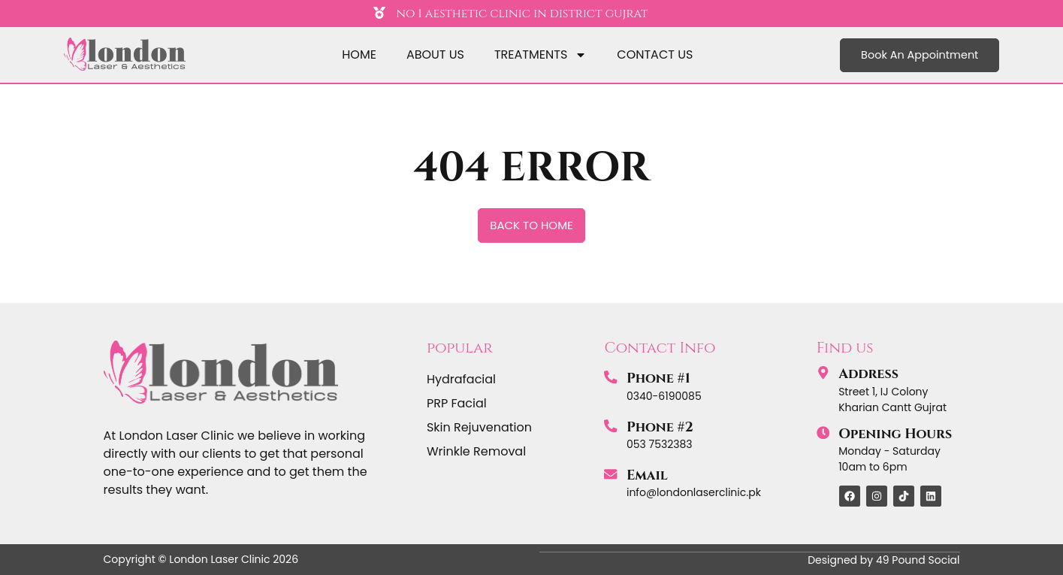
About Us (435, 54)
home (359, 54)
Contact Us (655, 54)
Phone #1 (658, 378)
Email (647, 475)
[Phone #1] (611, 377)
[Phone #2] (611, 426)
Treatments (540, 54)
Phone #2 (660, 427)
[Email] (611, 474)
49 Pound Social (918, 559)
